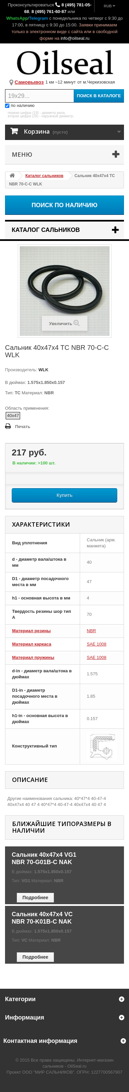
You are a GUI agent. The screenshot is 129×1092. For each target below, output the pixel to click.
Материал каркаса (31, 644)
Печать (22, 426)
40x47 (13, 415)
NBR (91, 630)
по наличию (20, 105)
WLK (42, 369)
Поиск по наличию (64, 205)
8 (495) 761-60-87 (48, 11)
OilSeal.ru (76, 1066)
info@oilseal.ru (75, 38)
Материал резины (31, 630)
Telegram (38, 18)
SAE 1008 (97, 644)
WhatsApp (17, 18)
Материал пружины (33, 657)
